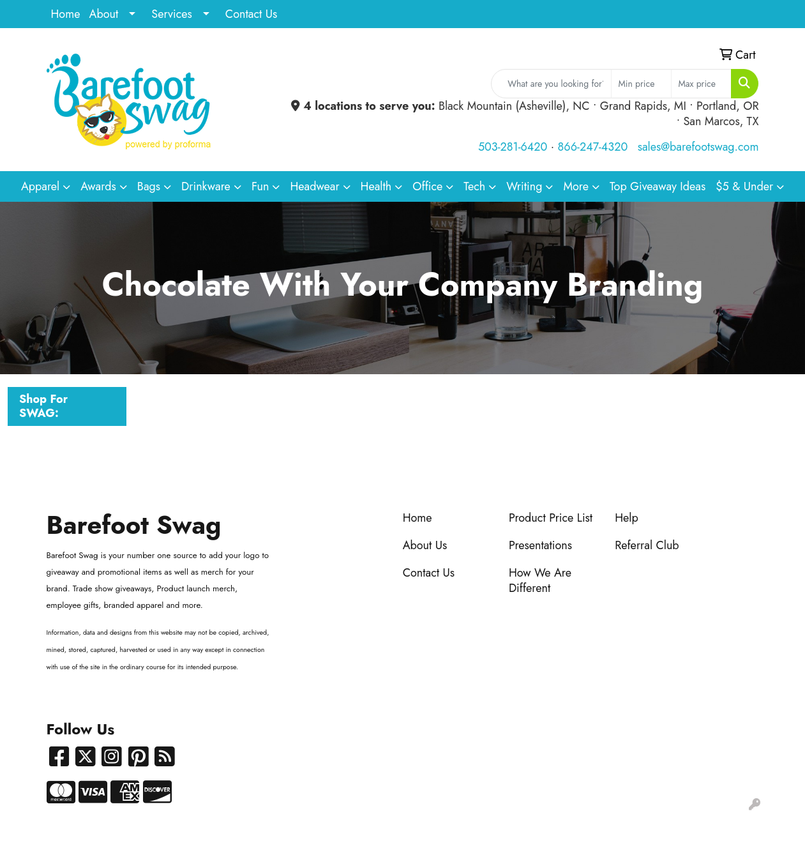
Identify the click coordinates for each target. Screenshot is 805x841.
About (104, 14)
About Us (425, 545)
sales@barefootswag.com (698, 147)
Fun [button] (260, 186)
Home (65, 14)
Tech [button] (474, 186)
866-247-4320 (593, 147)
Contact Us (251, 14)
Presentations (540, 545)
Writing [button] (524, 186)
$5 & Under (744, 186)
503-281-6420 (512, 147)
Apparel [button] (40, 186)
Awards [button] (98, 186)
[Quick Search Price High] (701, 83)
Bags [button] (148, 186)
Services (171, 14)
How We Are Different (540, 580)
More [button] (576, 186)
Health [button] (376, 186)
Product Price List (550, 518)
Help (626, 518)
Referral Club (647, 545)
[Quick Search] (551, 83)
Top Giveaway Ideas (657, 186)
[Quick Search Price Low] (641, 83)
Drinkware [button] (205, 186)
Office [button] (427, 186)
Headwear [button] (314, 186)
